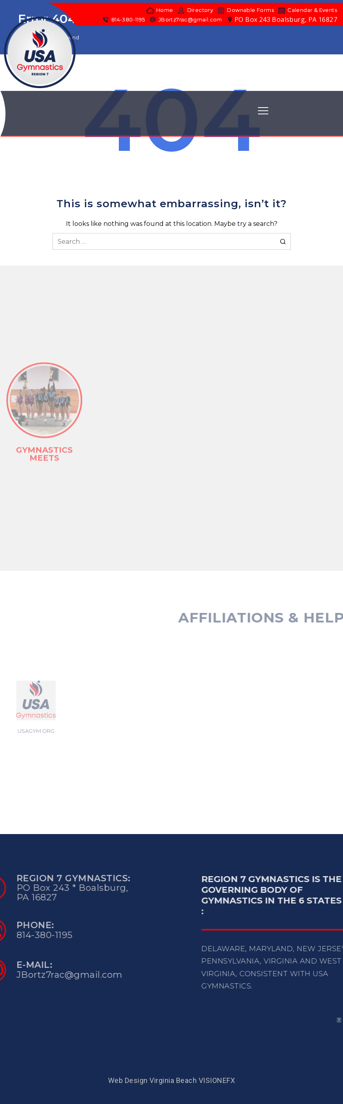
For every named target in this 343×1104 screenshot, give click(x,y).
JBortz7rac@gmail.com (185, 19)
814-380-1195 (123, 19)
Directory (195, 10)
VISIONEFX (217, 1080)
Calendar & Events (307, 10)
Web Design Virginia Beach (152, 1080)
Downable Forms (245, 10)
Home (159, 10)
